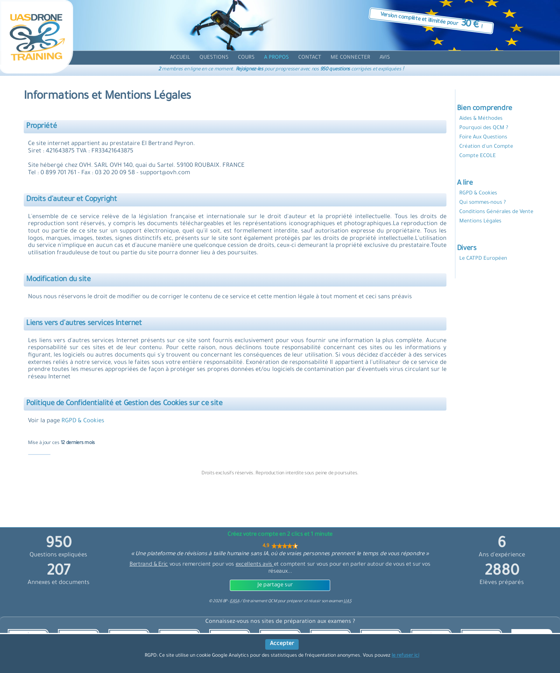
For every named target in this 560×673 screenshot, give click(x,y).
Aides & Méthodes (480, 119)
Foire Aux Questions (483, 137)
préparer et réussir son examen (319, 601)
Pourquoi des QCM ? (483, 128)
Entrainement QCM (260, 601)
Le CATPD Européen (483, 259)
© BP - (224, 601)
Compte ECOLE (477, 156)
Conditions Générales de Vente (496, 212)
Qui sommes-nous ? (482, 203)
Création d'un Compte (486, 147)
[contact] (310, 58)
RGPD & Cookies (82, 421)
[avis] (385, 58)
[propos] (276, 58)
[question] (214, 58)
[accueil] (180, 58)
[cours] (246, 58)
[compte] (350, 58)
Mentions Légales (480, 221)
